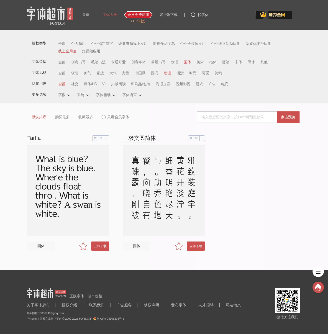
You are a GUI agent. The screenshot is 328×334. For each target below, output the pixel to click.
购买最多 (62, 117)
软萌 (74, 73)
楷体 (213, 62)
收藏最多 (85, 117)
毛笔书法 (98, 62)
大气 (113, 73)
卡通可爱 (118, 62)
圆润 (154, 73)
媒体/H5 (90, 84)
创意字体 (138, 62)
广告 (212, 84)
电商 (224, 84)
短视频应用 (91, 51)
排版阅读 (118, 84)
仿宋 (200, 62)
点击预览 (288, 117)
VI (104, 84)
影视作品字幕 (164, 44)
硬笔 (225, 62)
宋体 (238, 62)
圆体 (187, 62)
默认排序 (39, 117)
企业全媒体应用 (193, 44)
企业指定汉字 (102, 44)
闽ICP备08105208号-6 (110, 318)
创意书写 (78, 62)
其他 (264, 62)
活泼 (180, 73)
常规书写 (158, 62)
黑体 (251, 62)
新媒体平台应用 (258, 44)
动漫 (167, 73)
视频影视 (183, 84)
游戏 (199, 84)
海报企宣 (163, 84)
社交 (74, 84)
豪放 (100, 73)
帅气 (87, 73)
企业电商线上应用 (133, 44)
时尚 (193, 73)
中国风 (140, 73)
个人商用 (78, 44)
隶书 (174, 62)
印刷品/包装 (140, 84)
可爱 (205, 73)
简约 (218, 73)
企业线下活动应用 (225, 44)
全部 (62, 44)
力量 (125, 73)
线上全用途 (67, 51)
